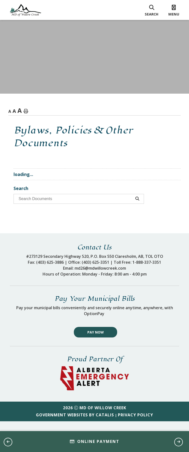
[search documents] (74, 198)
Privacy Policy (135, 424)
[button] (8, 442)
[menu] (173, 10)
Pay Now (95, 342)
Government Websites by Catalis (75, 424)
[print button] (26, 111)
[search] (151, 10)
